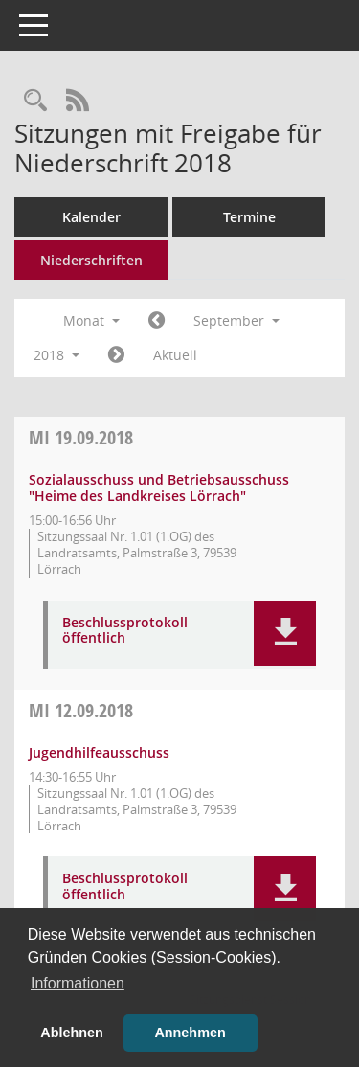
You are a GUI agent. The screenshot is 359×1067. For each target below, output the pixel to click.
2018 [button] (56, 355)
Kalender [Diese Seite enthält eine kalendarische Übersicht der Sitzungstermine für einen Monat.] (91, 217)
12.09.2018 (81, 710)
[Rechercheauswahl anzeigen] (35, 101)
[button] (285, 633)
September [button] (236, 320)
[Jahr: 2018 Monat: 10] (116, 355)
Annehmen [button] (189, 1032)
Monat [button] (91, 320)
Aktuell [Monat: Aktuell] (175, 355)
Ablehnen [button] (71, 1032)
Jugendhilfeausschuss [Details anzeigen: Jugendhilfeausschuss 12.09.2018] (99, 752)
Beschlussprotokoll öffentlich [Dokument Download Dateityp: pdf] (125, 631)
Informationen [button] (77, 983)
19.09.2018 (81, 437)
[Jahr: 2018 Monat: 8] (156, 321)
